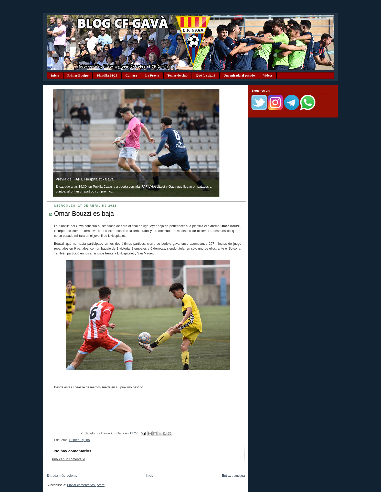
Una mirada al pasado (239, 75)
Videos (267, 75)
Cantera (131, 75)
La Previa (152, 75)
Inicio (55, 75)
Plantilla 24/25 (107, 75)
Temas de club (177, 75)
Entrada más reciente (62, 475)
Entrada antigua (233, 475)
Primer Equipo (78, 75)
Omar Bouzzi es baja (84, 213)
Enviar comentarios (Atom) (86, 485)
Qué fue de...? (205, 75)
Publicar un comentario (68, 459)
